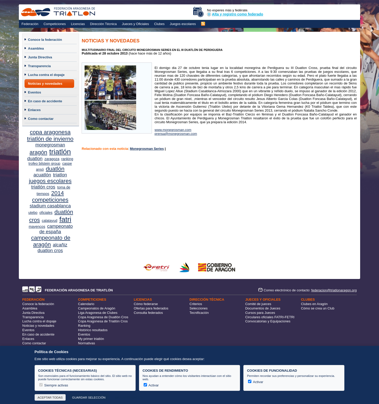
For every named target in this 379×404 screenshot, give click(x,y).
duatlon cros (50, 250)
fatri (65, 219)
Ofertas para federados (151, 308)
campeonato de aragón (51, 241)
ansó (40, 169)
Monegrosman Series (147, 149)
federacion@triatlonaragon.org (334, 290)
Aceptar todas (50, 397)
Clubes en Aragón (314, 304)
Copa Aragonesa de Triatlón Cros (103, 321)
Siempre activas (53, 385)
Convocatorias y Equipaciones (267, 321)
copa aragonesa (50, 132)
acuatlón (42, 174)
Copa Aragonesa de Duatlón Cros (103, 317)
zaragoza (51, 159)
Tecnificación (199, 313)
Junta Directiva (40, 57)
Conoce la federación (45, 40)
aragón (38, 152)
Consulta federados (148, 313)
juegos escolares (50, 181)
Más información (129, 397)
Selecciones (199, 308)
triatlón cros (43, 187)
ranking (67, 159)
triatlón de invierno (50, 139)
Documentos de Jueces (262, 308)
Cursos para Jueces (260, 313)
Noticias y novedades (45, 84)
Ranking (84, 326)
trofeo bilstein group (44, 163)
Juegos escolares (183, 24)
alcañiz (60, 244)
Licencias (78, 24)
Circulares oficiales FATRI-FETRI (269, 317)
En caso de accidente (45, 101)
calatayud (49, 221)
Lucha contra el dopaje (46, 75)
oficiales (45, 213)
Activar (151, 385)
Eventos (34, 92)
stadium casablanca (50, 205)
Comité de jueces (258, 304)
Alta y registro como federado (235, 14)
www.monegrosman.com (172, 130)
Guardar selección (88, 397)
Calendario (86, 304)
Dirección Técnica (103, 24)
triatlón (60, 152)
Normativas (86, 343)
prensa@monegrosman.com (175, 134)
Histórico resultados (92, 330)
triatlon (60, 174)
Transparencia (39, 66)
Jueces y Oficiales (135, 24)
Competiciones (54, 24)
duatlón (55, 169)
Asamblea (36, 48)
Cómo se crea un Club (317, 308)
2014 (57, 193)
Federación (29, 24)
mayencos (37, 226)
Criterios (196, 304)
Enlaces (34, 110)
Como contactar (40, 119)
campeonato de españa (56, 229)
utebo (32, 213)
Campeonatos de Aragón (96, 308)
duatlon (34, 158)
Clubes (159, 24)
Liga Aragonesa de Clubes (98, 313)
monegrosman (50, 144)
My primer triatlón (91, 339)
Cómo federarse (146, 304)
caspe (67, 163)
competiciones (50, 200)
